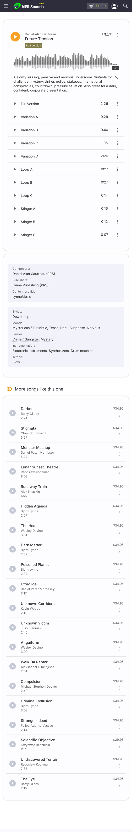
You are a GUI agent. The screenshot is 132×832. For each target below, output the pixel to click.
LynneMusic (21, 296)
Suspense (77, 328)
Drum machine (82, 351)
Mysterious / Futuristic (29, 328)
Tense (53, 328)
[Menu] (6, 6)
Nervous (93, 328)
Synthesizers (59, 351)
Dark (64, 328)
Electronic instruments (29, 351)
